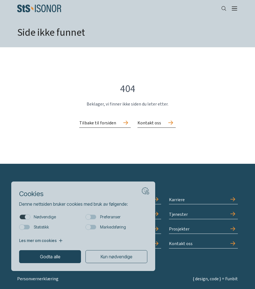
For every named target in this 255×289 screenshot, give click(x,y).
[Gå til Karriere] (203, 199)
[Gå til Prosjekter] (203, 229)
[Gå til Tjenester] (203, 214)
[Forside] (114, 8)
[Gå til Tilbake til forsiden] (105, 123)
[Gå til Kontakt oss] (156, 123)
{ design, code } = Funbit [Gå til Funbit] (215, 279)
